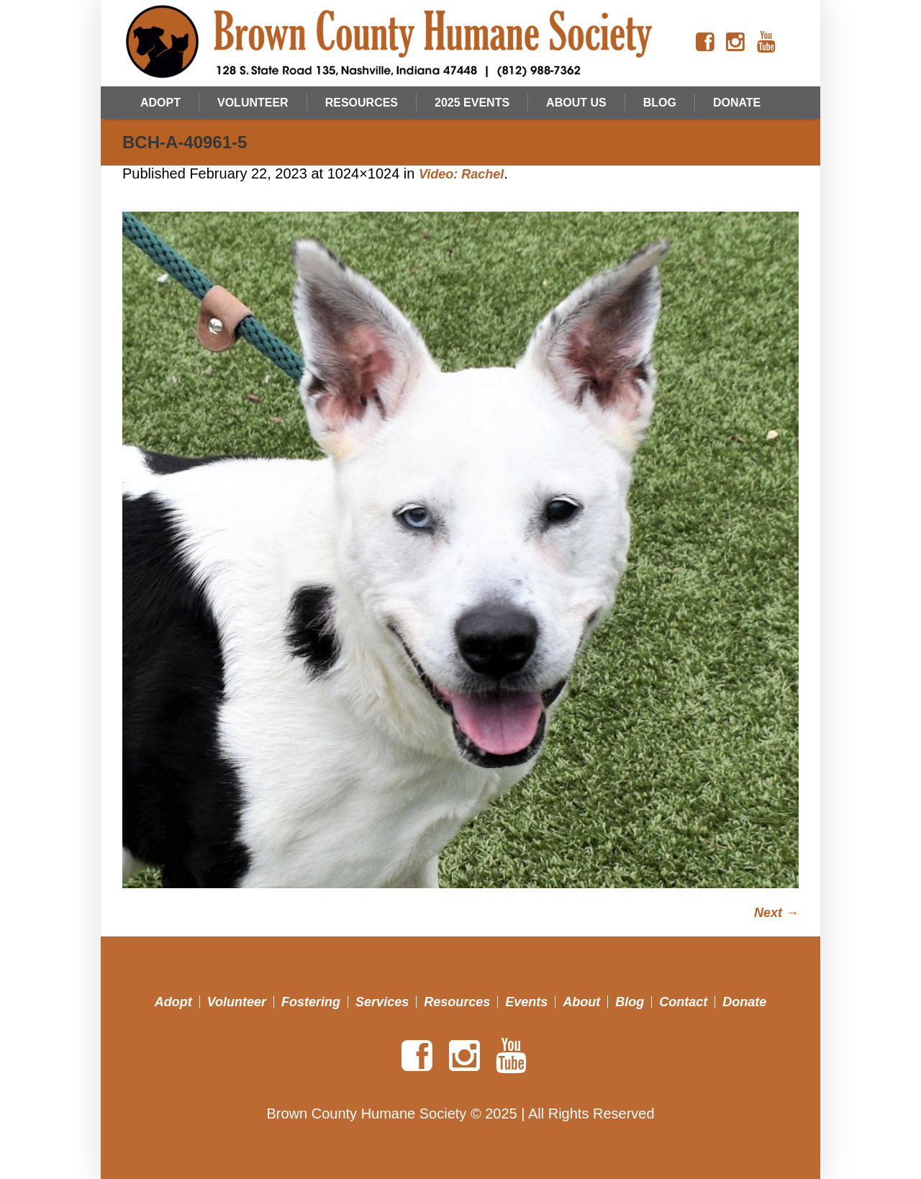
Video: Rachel (461, 174)
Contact (683, 1001)
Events (526, 1001)
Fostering (310, 1001)
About (581, 1001)
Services (382, 1001)
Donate (744, 1001)
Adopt (173, 1001)
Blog (629, 1001)
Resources (457, 1001)
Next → (776, 912)
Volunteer (236, 1001)
